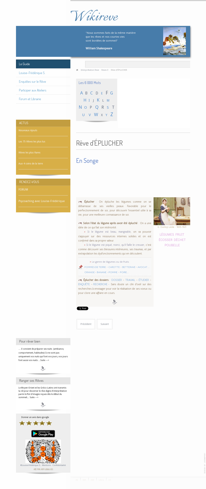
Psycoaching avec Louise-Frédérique (41, 201)
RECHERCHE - (100, 284)
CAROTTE (114, 267)
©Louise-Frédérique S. (30, 465)
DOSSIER (116, 280)
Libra (47, 469)
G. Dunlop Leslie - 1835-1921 (171, 227)
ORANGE (89, 272)
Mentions (46, 465)
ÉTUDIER (144, 280)
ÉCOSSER (165, 239)
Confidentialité (59, 465)
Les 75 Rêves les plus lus (31, 141)
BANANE (101, 272)
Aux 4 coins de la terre (30, 163)
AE (35, 469)
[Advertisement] (43, 278)
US (51, 469)
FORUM (23, 189)
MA (38, 469)
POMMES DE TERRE (95, 267)
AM (42, 469)
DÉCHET (180, 239)
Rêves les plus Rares (29, 152)
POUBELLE (172, 245)
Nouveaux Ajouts (27, 130)
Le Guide (24, 64)
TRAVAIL (130, 280)
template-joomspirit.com (204, 463)
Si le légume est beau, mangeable (109, 231)
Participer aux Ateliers (32, 90)
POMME (112, 272)
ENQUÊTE (84, 284)
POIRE (123, 272)
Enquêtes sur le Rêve (32, 81)
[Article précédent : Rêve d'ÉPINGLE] (85, 324)
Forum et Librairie (30, 99)
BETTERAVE (129, 267)
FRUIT (179, 234)
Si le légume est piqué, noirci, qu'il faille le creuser (115, 244)
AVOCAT (142, 267)
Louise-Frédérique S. (32, 73)
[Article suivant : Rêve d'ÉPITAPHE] (105, 324)
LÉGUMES (167, 234)
